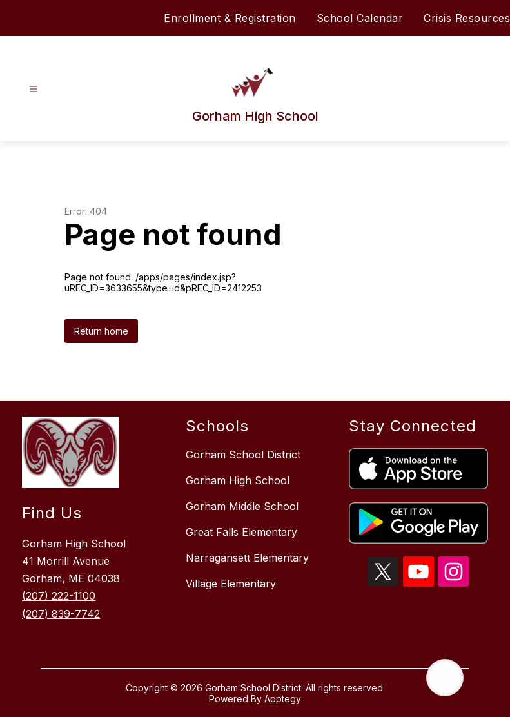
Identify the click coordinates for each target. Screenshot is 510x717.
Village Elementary (231, 583)
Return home (101, 331)
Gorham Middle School (242, 506)
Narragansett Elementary (247, 557)
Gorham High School (237, 480)
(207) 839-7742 (61, 613)
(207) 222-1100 (58, 595)
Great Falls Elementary (241, 531)
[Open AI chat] (444, 677)
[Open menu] (33, 89)
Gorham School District (243, 454)
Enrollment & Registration (230, 18)
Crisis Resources (467, 18)
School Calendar (360, 18)
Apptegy (282, 698)
